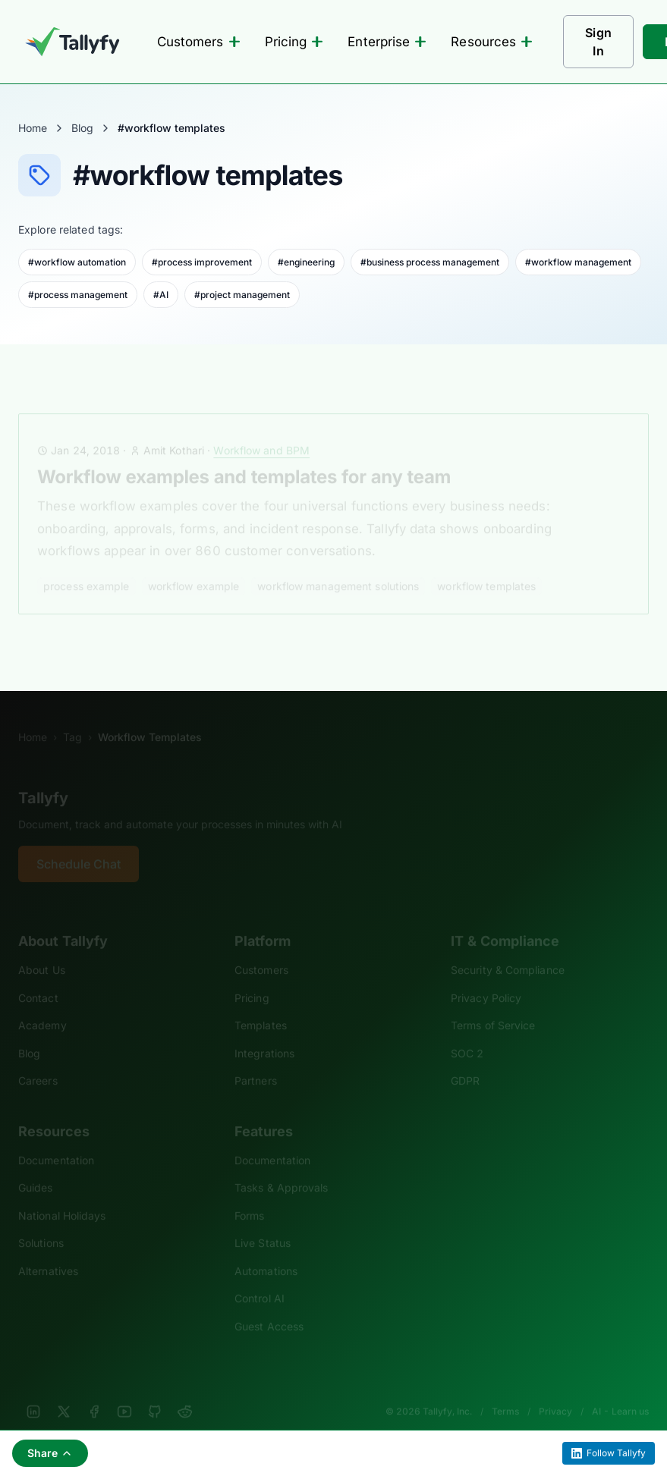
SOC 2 (467, 1032)
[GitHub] (155, 1391)
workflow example (194, 565)
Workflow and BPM (261, 429)
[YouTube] (124, 1391)
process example (86, 565)
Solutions (41, 1222)
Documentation (56, 1139)
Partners (255, 1060)
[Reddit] (185, 1391)
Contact (38, 977)
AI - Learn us (620, 1390)
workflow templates (486, 565)
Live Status (262, 1222)
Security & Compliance (508, 949)
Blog (82, 127)
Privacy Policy (486, 977)
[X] (64, 1391)
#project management (242, 294)
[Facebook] (94, 1391)
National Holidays (61, 1195)
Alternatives (48, 1250)
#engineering (306, 262)
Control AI (259, 1277)
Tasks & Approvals (281, 1166)
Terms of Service (493, 1004)
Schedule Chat (78, 843)
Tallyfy (43, 777)
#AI (160, 294)
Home (32, 127)
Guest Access (269, 1305)
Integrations (264, 1032)
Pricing (294, 41)
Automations (265, 1250)
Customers (199, 41)
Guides (35, 1166)
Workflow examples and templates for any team (244, 456)
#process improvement (202, 262)
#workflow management (578, 262)
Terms (505, 1390)
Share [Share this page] (50, 1452)
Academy (42, 1004)
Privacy (555, 1390)
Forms (249, 1195)
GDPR (465, 1060)
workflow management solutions (338, 565)
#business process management (429, 262)
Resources (492, 41)
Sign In (598, 41)
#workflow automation (77, 262)
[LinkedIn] (33, 1391)
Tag (72, 716)
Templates (260, 1004)
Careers (38, 1060)
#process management (77, 294)
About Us (41, 949)
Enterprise (387, 41)
